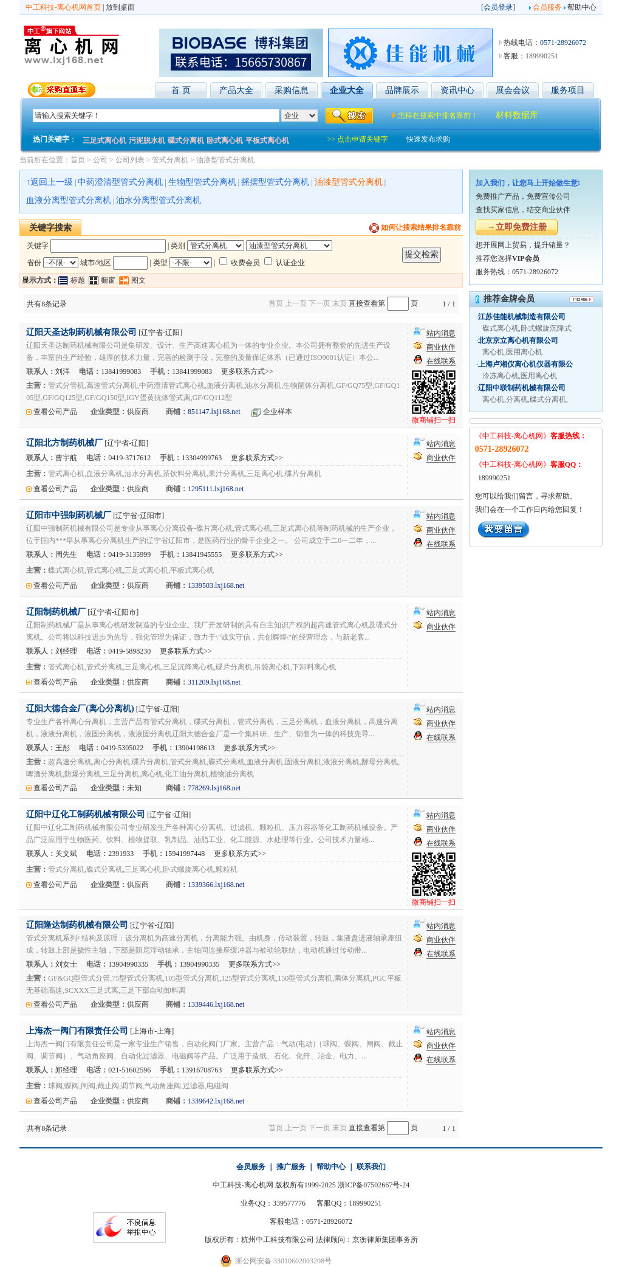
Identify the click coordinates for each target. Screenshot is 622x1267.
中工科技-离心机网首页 (63, 7)
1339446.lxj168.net (216, 1004)
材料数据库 (517, 115)
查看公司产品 (55, 411)
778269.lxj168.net (214, 788)
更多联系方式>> (247, 371)
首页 (77, 160)
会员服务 (547, 7)
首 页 (181, 90)
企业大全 (347, 90)
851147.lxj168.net (214, 411)
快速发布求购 (428, 139)
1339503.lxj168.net (216, 585)
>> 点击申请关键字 (358, 139)
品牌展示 (402, 90)
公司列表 (130, 160)
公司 (100, 160)
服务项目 (568, 90)
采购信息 (292, 90)
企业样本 (277, 411)
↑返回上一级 (49, 182)
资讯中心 (457, 90)
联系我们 (371, 1166)
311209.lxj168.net (214, 682)
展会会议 (513, 90)
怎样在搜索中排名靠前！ (438, 115)
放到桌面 (120, 7)
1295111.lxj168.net (216, 489)
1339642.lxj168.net (216, 1101)
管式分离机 (170, 160)
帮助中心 (581, 7)
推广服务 (291, 1166)
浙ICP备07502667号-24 (374, 1185)
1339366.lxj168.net (216, 884)
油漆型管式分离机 (225, 160)
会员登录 (498, 7)
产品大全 (236, 90)
